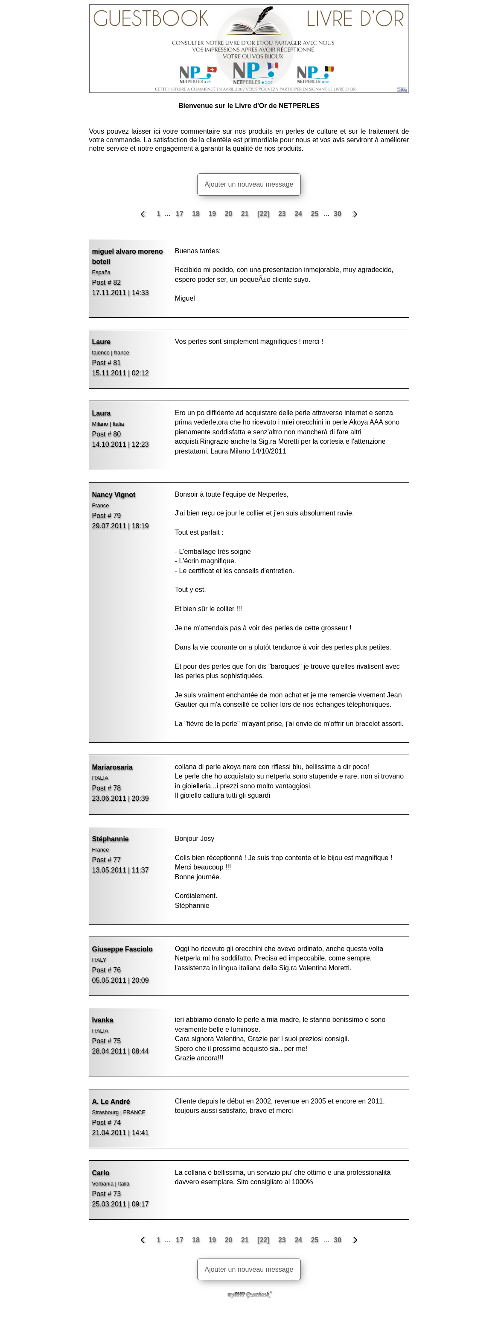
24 (299, 213)
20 (229, 213)
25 (315, 213)
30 (337, 213)
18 (196, 213)
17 (180, 213)
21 (245, 213)
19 (213, 213)
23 (283, 213)
